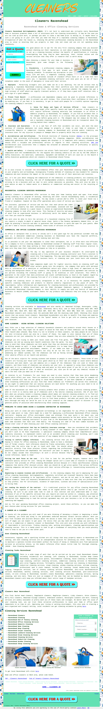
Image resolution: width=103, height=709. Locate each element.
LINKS (74, 16)
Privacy (97, 693)
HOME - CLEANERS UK (51, 687)
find (11, 595)
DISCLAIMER (93, 16)
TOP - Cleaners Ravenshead (16, 678)
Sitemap (6, 693)
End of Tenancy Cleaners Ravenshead (44, 678)
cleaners (33, 315)
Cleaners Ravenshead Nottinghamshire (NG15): (24, 31)
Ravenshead (41, 306)
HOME (69, 16)
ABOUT (80, 16)
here (84, 606)
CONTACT (86, 16)
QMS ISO (94, 142)
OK (88, 708)
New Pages (12, 693)
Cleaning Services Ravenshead (23, 611)
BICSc (79, 136)
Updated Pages (21, 693)
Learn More (81, 708)
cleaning (71, 48)
